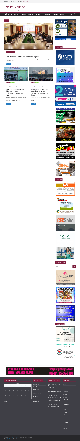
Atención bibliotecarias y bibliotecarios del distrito (54, 391)
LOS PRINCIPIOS (14, 7)
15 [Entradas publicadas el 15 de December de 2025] (5, 393)
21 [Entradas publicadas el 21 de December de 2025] (28, 393)
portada (13, 51)
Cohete (35, 86)
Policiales (24, 14)
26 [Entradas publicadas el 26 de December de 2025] (21, 395)
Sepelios (66, 422)
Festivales (66, 391)
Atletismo (66, 399)
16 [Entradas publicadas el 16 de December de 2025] (9, 393)
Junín (10, 86)
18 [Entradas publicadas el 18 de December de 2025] (17, 393)
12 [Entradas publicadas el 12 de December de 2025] (21, 390)
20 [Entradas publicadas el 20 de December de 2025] (25, 393)
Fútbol (65, 409)
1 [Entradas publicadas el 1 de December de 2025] (5, 388)
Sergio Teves (17, 54)
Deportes (30, 14)
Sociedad (38, 14)
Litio (28, 54)
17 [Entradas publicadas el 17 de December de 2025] (13, 393)
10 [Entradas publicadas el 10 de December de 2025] (13, 390)
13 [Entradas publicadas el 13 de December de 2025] (25, 390)
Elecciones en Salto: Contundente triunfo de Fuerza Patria (54, 386)
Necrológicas (25, 1)
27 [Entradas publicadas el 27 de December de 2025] (25, 395)
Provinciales (47, 14)
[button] (19, 14)
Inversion (25, 54)
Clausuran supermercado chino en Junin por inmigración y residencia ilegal (15, 92)
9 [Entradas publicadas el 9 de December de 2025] (9, 390)
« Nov (5, 401)
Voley (65, 414)
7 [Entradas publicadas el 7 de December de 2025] (28, 388)
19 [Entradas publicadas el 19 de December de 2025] (21, 393)
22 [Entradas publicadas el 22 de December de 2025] (5, 395)
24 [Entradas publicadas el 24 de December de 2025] (13, 395)
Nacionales (55, 14)
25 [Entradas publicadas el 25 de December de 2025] (17, 395)
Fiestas (65, 420)
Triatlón (65, 412)
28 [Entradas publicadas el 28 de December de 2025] (28, 395)
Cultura (16, 14)
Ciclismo (66, 407)
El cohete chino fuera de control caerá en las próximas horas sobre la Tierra (39, 92)
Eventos (65, 388)
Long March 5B (40, 86)
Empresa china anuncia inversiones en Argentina (23, 57)
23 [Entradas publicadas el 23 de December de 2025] (9, 395)
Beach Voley (66, 404)
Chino (22, 54)
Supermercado (14, 86)
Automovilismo (67, 401)
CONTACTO (62, 14)
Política (10, 14)
